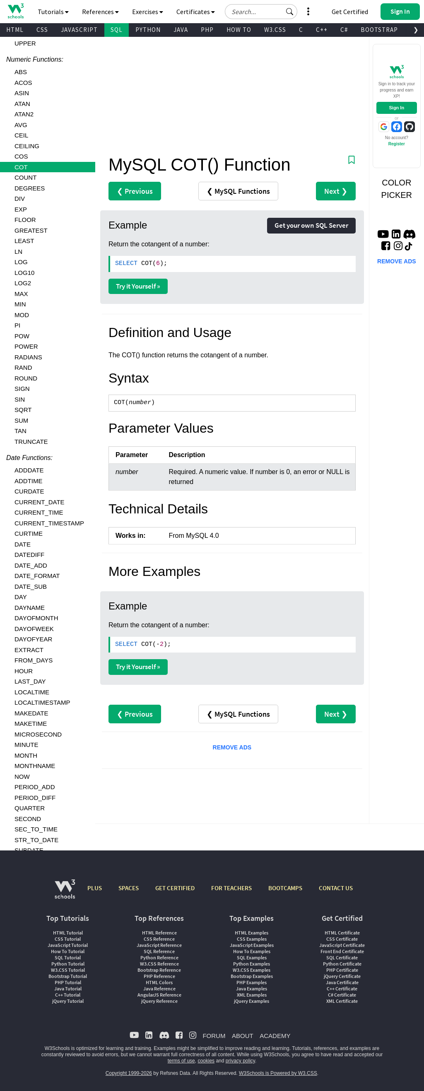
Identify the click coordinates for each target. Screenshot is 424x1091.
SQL (117, 30)
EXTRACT (28, 649)
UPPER (25, 43)
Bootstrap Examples (252, 976)
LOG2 (22, 283)
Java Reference (159, 988)
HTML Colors (159, 982)
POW (21, 336)
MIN (20, 304)
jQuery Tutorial (68, 1001)
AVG (20, 124)
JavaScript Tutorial (68, 945)
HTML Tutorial (68, 933)
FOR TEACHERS (231, 888)
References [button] (100, 11)
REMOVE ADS (232, 747)
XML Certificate (342, 1001)
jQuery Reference (159, 1001)
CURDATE (29, 491)
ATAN (22, 103)
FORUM (213, 1035)
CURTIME (28, 533)
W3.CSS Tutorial (68, 970)
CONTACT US (336, 888)
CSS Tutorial (68, 939)
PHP (207, 30)
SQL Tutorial (68, 957)
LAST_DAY (30, 681)
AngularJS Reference (159, 995)
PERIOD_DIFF (34, 797)
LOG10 (24, 272)
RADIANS (28, 357)
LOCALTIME (31, 692)
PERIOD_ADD (34, 786)
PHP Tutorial (68, 982)
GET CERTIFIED (175, 888)
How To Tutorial (67, 951)
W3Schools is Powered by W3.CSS (278, 1073)
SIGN (22, 388)
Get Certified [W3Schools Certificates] (350, 11)
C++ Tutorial (67, 995)
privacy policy (240, 1061)
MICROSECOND (38, 734)
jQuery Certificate (342, 976)
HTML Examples (251, 933)
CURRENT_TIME (38, 512)
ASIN (21, 92)
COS (21, 156)
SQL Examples (252, 957)
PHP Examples (251, 982)
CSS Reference (159, 939)
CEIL (21, 135)
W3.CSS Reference (159, 964)
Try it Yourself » (138, 286)
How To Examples (251, 951)
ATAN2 (24, 114)
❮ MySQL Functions (238, 191)
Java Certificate (342, 982)
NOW (22, 776)
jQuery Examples (251, 1001)
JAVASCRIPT (79, 30)
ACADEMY (275, 1035)
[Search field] (261, 11)
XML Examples (252, 995)
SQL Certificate (342, 957)
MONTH (25, 755)
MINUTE (26, 744)
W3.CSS (275, 30)
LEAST (24, 240)
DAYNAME (29, 607)
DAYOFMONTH (36, 617)
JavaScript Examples (252, 945)
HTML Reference (159, 933)
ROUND (25, 378)
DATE (22, 544)
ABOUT (242, 1035)
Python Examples (251, 964)
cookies (206, 1061)
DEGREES (29, 188)
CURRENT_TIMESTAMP (49, 523)
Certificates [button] (195, 11)
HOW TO (238, 30)
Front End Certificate (342, 951)
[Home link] (15, 11)
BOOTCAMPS (285, 888)
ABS (20, 71)
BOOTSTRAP (379, 30)
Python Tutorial (67, 964)
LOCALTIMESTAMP (42, 702)
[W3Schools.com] (65, 893)
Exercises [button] (147, 11)
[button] (290, 12)
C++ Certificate (342, 988)
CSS (42, 30)
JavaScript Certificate (342, 945)
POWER (26, 346)
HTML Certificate (342, 933)
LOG (21, 261)
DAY (20, 596)
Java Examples (251, 988)
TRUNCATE (31, 441)
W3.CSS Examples (251, 970)
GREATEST (31, 230)
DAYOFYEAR (33, 639)
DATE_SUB (30, 586)
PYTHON (148, 30)
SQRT (22, 409)
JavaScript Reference (159, 945)
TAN (20, 430)
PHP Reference (159, 976)
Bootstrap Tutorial (67, 976)
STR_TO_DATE (36, 839)
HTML (15, 30)
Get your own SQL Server (311, 225)
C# (344, 30)
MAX (21, 293)
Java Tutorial (68, 988)
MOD (21, 314)
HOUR (23, 670)
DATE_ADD (30, 565)
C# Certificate (342, 995)
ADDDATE (29, 470)
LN (18, 251)
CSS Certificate (342, 939)
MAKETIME (30, 723)
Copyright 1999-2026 (129, 1073)
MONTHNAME (34, 765)
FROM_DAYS (33, 660)
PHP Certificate (342, 970)
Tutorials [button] (53, 11)
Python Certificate (342, 964)
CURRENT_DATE (39, 502)
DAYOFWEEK (34, 628)
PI (17, 325)
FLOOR (25, 219)
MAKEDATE (31, 713)
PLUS (94, 888)
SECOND (27, 818)
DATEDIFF (29, 554)
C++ (322, 30)
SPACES (128, 888)
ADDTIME (28, 480)
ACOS (23, 82)
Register (396, 144)
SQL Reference (159, 951)
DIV (19, 198)
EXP (20, 209)
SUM (21, 420)
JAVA (180, 30)
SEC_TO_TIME (36, 829)
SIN (19, 399)
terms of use (181, 1061)
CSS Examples (252, 939)
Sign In (396, 107)
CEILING (26, 145)
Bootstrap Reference (159, 970)
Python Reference (159, 957)
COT (21, 167)
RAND (23, 367)
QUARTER (29, 808)
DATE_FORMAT (37, 575)
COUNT (25, 177)
